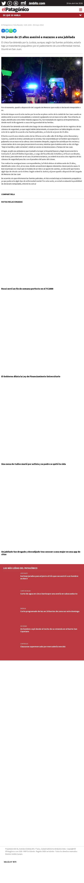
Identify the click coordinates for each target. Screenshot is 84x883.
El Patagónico (6, 25)
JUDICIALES (24, 573)
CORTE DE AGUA (25, 591)
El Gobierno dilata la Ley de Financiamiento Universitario (30, 376)
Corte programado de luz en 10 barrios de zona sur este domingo (49, 611)
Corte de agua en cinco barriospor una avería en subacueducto (48, 593)
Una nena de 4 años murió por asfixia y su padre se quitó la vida (33, 464)
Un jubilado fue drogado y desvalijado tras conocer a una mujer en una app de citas (40, 553)
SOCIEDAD (23, 626)
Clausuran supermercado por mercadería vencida (42, 646)
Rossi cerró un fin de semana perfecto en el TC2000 (27, 288)
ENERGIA (23, 608)
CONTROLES (24, 644)
